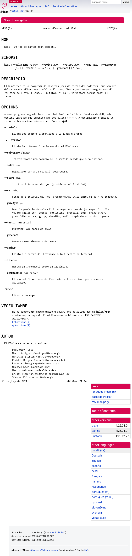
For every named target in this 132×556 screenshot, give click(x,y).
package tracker (101, 396)
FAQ (47, 6)
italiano (96, 481)
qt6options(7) (21, 325)
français (97, 476)
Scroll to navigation (16, 20)
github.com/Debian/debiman (44, 550)
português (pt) (100, 492)
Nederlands (99, 486)
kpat (22, 11)
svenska (97, 512)
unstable (97, 436)
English (96, 460)
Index (13, 6)
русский (97, 502)
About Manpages (30, 6)
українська (99, 518)
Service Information (65, 6)
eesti (95, 471)
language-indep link (104, 391)
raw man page (100, 402)
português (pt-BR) (103, 497)
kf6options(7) (21, 322)
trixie (95, 425)
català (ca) (98, 450)
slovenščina (99, 507)
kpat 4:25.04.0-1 (57, 532)
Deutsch (97, 455)
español (97, 466)
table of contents (104, 411)
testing (15, 11)
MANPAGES (15, 1)
